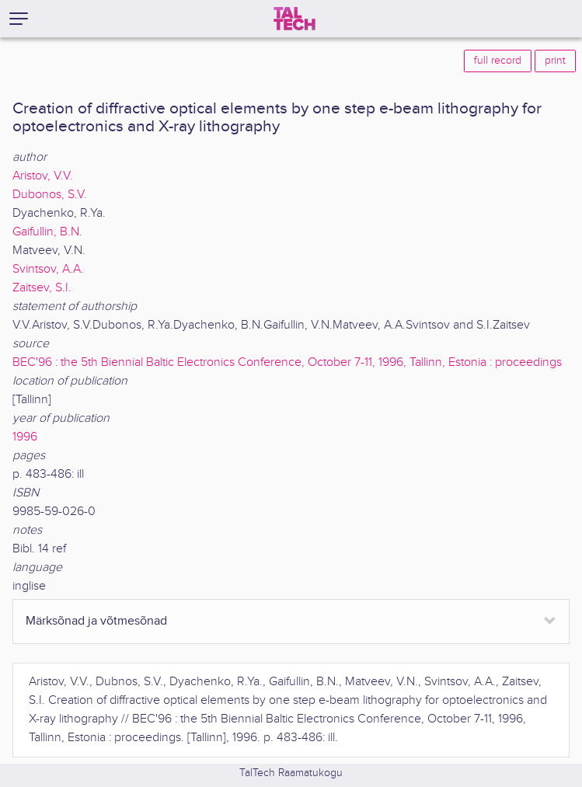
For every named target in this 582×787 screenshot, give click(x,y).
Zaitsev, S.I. (41, 287)
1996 (24, 437)
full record (497, 60)
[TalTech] (294, 18)
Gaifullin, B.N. (47, 232)
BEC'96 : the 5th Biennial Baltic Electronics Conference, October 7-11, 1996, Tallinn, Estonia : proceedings (287, 362)
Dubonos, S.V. (49, 194)
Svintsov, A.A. (48, 269)
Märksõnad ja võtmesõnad (96, 621)
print (555, 60)
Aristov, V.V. (42, 176)
